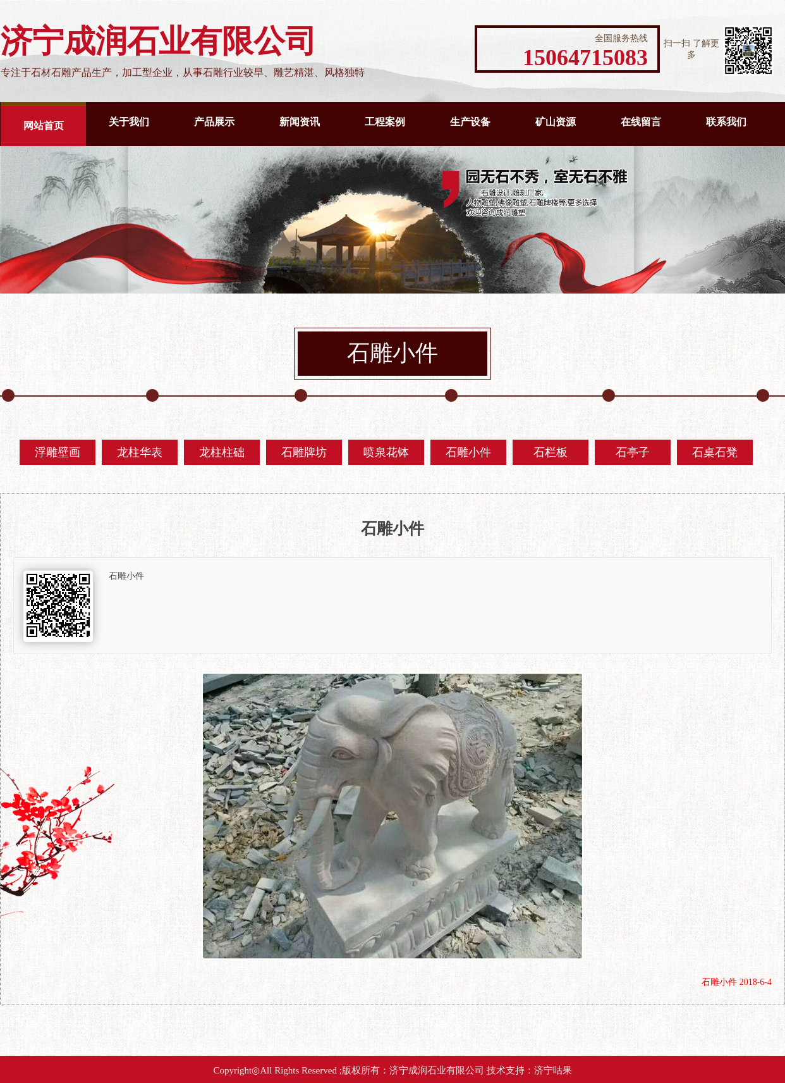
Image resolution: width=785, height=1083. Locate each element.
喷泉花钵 (386, 452)
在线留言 (641, 121)
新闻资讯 (299, 121)
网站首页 (43, 125)
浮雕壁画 (57, 452)
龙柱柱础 (222, 452)
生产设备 (470, 121)
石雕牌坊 (304, 452)
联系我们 (726, 121)
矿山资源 (555, 121)
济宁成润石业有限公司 (436, 1070)
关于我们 (129, 121)
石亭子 (633, 452)
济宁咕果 (553, 1070)
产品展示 (214, 121)
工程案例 (385, 121)
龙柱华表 (139, 452)
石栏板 (550, 452)
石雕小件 (468, 452)
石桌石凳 (715, 452)
